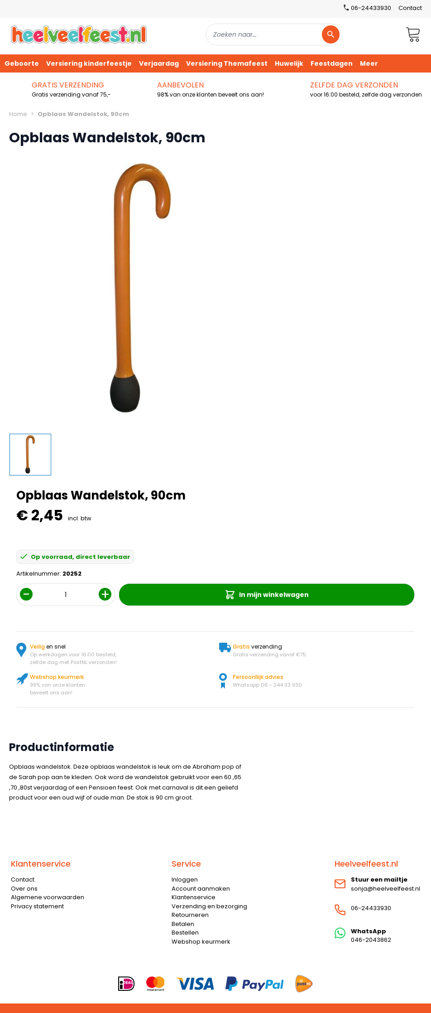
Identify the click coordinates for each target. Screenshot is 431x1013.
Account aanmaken (201, 888)
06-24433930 (371, 908)
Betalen (183, 924)
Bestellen (185, 932)
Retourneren (190, 915)
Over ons (24, 888)
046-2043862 (371, 939)
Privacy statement (37, 906)
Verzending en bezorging (209, 906)
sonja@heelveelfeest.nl (385, 888)
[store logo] (79, 34)
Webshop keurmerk (201, 941)
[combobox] (273, 34)
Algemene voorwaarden (47, 897)
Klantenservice (194, 897)
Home (18, 114)
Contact (410, 8)
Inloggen (185, 879)
